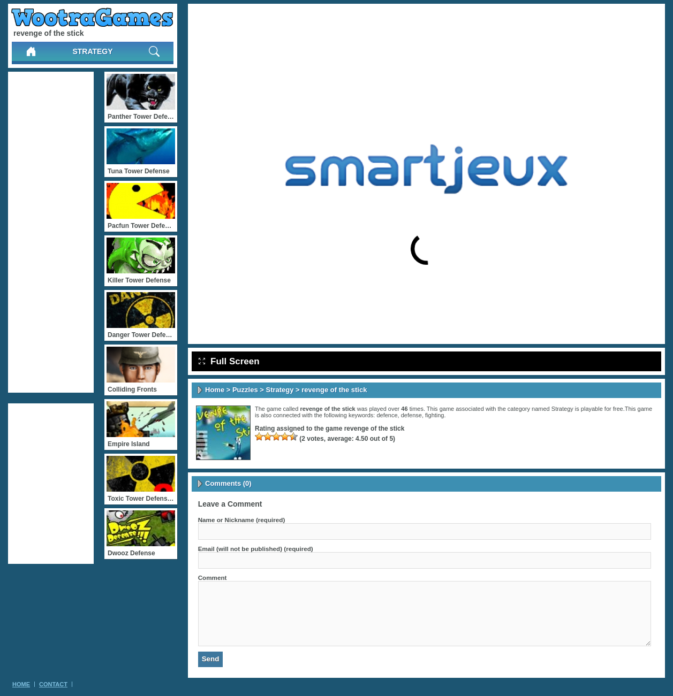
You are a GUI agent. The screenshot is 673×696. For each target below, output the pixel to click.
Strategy (92, 51)
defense (411, 415)
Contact (53, 684)
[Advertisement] (51, 232)
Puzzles (245, 390)
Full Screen (229, 361)
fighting (434, 415)
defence (386, 415)
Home (214, 390)
